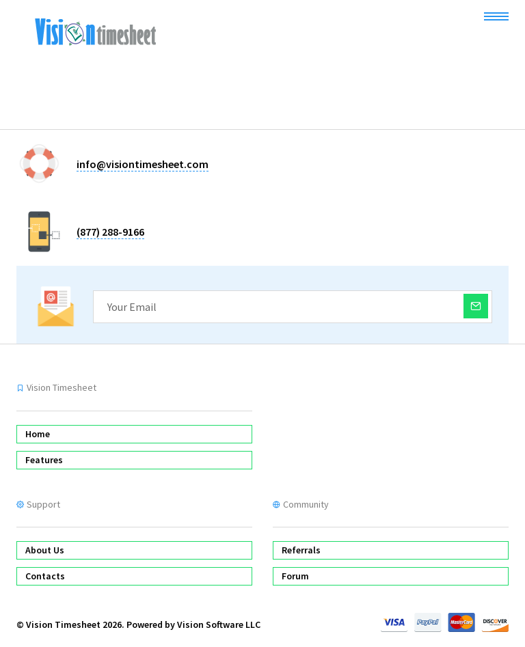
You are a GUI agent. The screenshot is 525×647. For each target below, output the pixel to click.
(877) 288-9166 (110, 231)
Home (37, 434)
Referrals (301, 550)
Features (44, 460)
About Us (44, 550)
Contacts (45, 576)
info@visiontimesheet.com (142, 164)
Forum (295, 576)
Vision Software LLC (218, 624)
